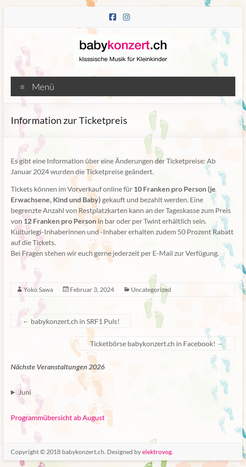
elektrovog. (157, 451)
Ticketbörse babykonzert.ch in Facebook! (157, 343)
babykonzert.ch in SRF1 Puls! (70, 321)
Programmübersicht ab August (58, 417)
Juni (24, 392)
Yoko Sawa (38, 289)
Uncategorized (151, 289)
